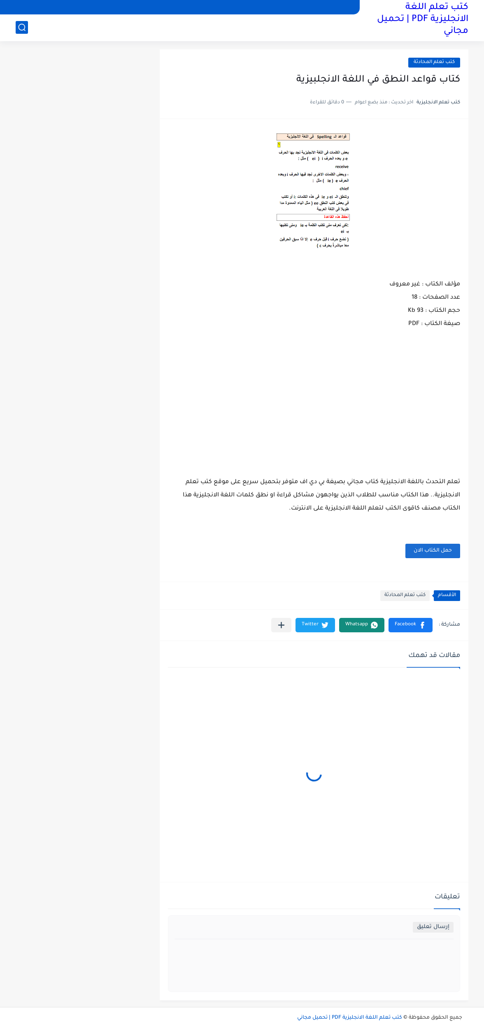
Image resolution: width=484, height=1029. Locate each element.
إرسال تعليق (433, 927)
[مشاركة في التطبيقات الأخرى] (281, 625)
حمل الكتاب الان (433, 551)
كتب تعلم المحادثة (434, 62)
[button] (411, 625)
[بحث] (22, 27)
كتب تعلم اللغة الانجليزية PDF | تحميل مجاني (422, 20)
